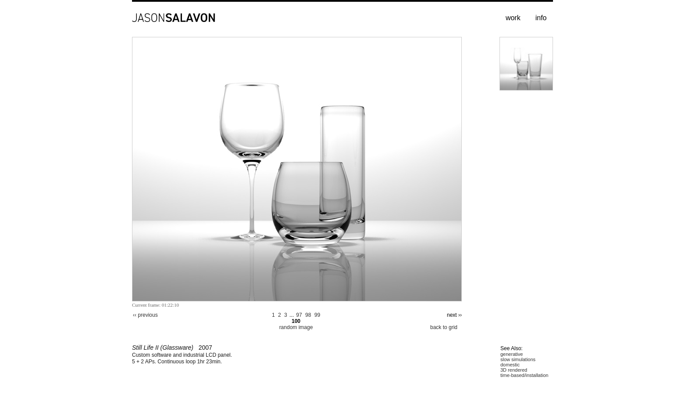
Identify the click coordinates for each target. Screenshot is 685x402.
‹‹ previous (145, 315)
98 (308, 315)
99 (317, 315)
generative (511, 354)
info (541, 18)
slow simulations (517, 359)
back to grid (443, 327)
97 (299, 315)
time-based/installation (524, 375)
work (513, 18)
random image (296, 327)
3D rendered (513, 370)
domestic (510, 364)
